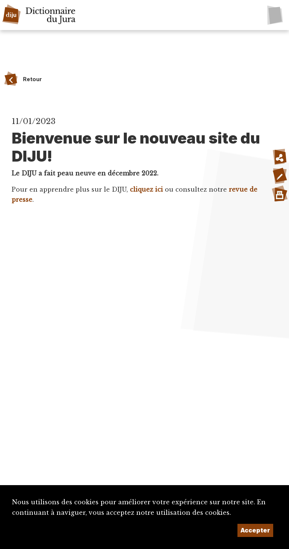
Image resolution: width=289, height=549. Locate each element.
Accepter (255, 530)
